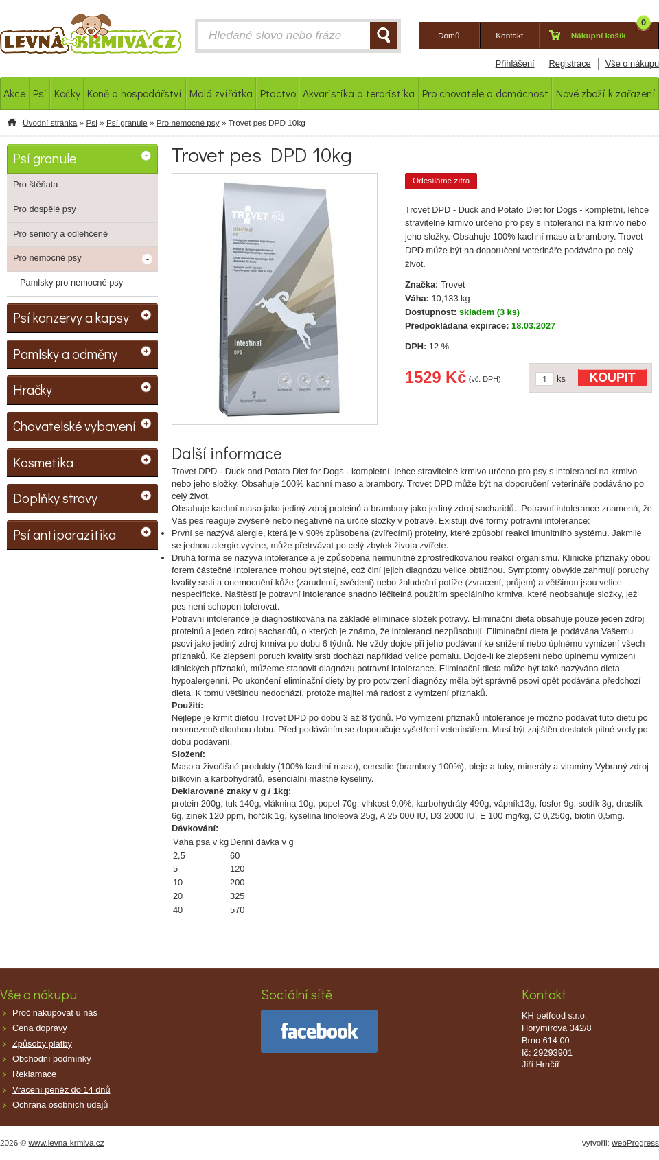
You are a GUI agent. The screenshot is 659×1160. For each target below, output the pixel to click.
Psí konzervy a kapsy (71, 317)
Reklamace (34, 1074)
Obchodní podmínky (51, 1059)
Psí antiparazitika (64, 534)
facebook (319, 1031)
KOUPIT (613, 377)
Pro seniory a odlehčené (60, 234)
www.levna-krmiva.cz (66, 1143)
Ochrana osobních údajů (60, 1105)
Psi (91, 123)
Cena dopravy (39, 1028)
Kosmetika (43, 462)
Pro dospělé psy (44, 209)
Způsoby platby (42, 1044)
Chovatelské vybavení (74, 425)
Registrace (570, 63)
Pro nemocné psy (188, 123)
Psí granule (127, 123)
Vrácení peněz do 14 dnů (61, 1089)
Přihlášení (515, 63)
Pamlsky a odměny (65, 353)
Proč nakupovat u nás (54, 1013)
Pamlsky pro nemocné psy (71, 282)
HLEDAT (383, 35)
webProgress (635, 1143)
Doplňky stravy (55, 498)
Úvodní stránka (50, 123)
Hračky (32, 389)
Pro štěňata (35, 184)
